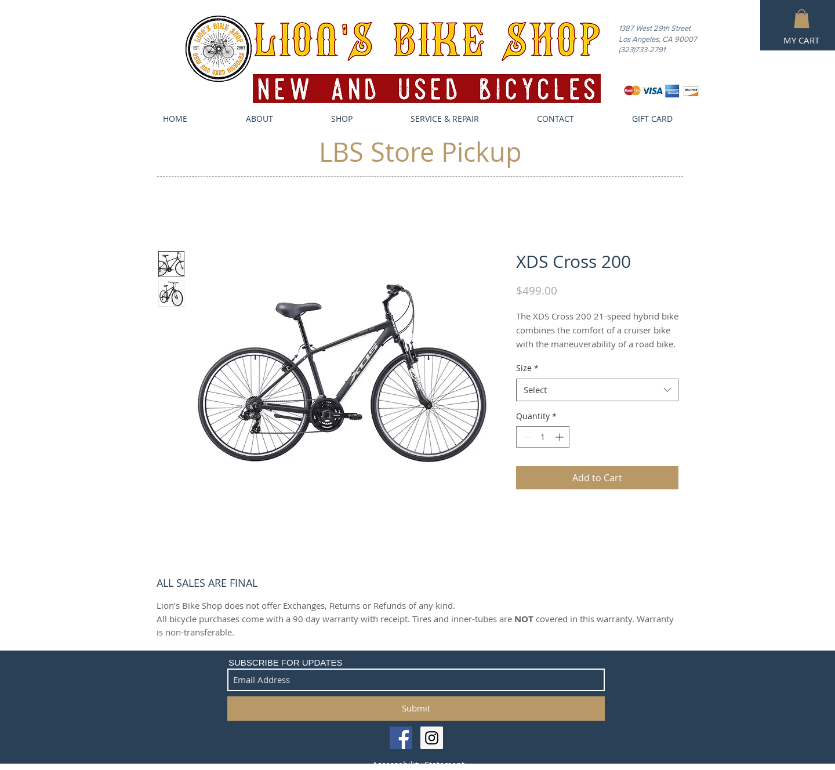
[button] (801, 18)
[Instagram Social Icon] (431, 738)
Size (527, 367)
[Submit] (416, 708)
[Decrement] (525, 437)
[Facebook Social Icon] (401, 738)
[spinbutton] (542, 437)
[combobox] (597, 390)
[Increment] (560, 437)
